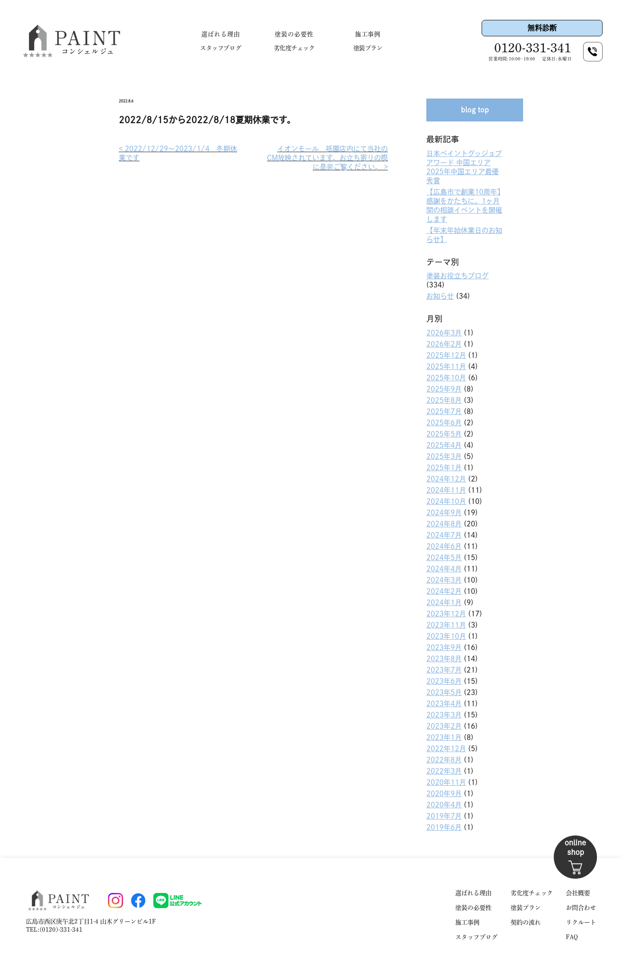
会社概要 (578, 893)
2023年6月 (444, 681)
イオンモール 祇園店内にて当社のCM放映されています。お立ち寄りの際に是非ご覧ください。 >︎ (327, 157)
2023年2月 (444, 726)
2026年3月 (444, 332)
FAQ (572, 937)
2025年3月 (444, 456)
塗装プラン (368, 48)
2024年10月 (446, 501)
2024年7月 (444, 535)
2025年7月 (444, 411)
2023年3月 (444, 714)
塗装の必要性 (294, 34)
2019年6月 (444, 827)
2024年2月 (444, 591)
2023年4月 (444, 703)
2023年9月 (444, 647)
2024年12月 (446, 478)
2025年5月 (444, 433)
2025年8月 (444, 400)
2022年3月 (444, 771)
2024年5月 (444, 557)
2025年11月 (446, 366)
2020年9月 (444, 793)
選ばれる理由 (220, 34)
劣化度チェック (294, 48)
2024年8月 (444, 523)
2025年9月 (444, 389)
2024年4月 (444, 568)
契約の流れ (526, 922)
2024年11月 (446, 490)
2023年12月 (446, 613)
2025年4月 (444, 445)
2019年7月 (444, 816)
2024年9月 (444, 512)
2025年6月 (444, 422)
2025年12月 (446, 355)
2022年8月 (444, 759)
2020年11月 (446, 782)
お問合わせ (581, 908)
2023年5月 (444, 692)
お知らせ (440, 296)
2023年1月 (444, 737)
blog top (475, 109)
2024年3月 (444, 580)
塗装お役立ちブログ (457, 275)
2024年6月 (444, 546)
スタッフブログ (220, 48)
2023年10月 (446, 636)
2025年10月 (446, 377)
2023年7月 (444, 669)
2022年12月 (446, 748)
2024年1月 (444, 602)
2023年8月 (444, 658)
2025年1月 (444, 467)
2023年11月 (446, 625)
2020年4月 (444, 804)
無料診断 (542, 28)
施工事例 (368, 34)
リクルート (581, 922)
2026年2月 (444, 344)
